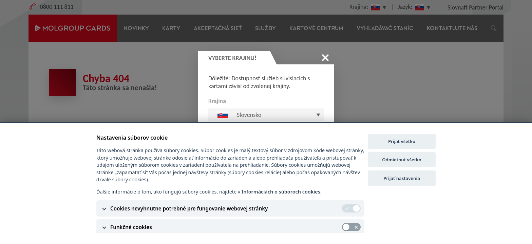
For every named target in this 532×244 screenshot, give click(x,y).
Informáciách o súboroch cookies (281, 191)
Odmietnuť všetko (401, 160)
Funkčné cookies (131, 227)
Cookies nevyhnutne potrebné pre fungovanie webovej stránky (189, 208)
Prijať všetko (401, 141)
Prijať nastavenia (401, 178)
